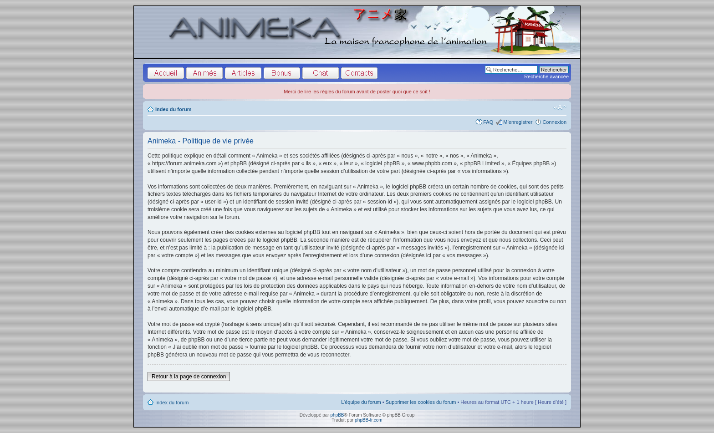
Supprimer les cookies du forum (421, 402)
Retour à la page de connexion (189, 376)
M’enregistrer (517, 122)
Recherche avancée (546, 76)
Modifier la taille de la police (559, 107)
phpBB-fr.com (368, 420)
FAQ (488, 122)
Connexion (554, 122)
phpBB (337, 415)
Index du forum (173, 109)
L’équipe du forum (361, 402)
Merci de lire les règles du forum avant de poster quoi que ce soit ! (357, 91)
